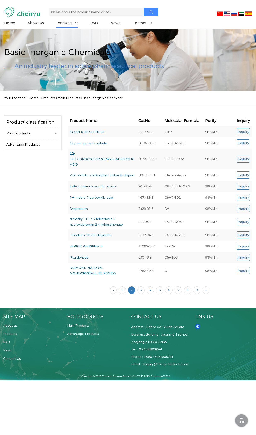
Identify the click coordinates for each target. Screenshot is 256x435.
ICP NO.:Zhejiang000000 (155, 376)
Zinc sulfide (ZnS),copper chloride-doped (102, 175)
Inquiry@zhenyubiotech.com (165, 364)
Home (9, 23)
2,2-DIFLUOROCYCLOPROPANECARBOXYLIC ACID (102, 159)
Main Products (69, 98)
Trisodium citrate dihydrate (90, 235)
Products (67, 23)
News (115, 23)
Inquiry (243, 132)
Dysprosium (79, 209)
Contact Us (142, 23)
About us (36, 23)
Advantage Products (23, 144)
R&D (94, 23)
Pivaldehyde (79, 257)
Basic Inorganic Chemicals (102, 98)
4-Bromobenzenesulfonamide (93, 186)
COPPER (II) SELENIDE (87, 132)
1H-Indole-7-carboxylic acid (91, 197)
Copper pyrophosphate (88, 143)
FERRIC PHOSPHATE (86, 246)
